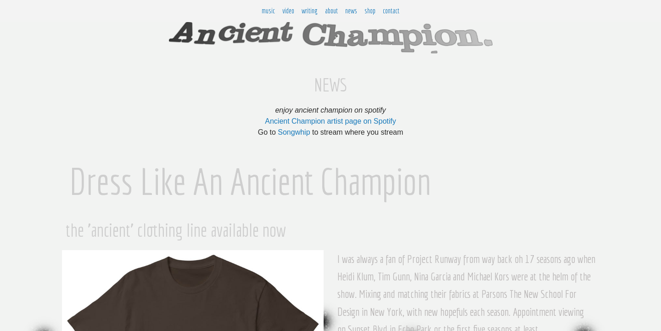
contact (391, 11)
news (351, 11)
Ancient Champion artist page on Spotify (330, 121)
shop (369, 11)
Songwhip (294, 132)
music (268, 11)
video (288, 11)
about (331, 11)
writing (310, 11)
